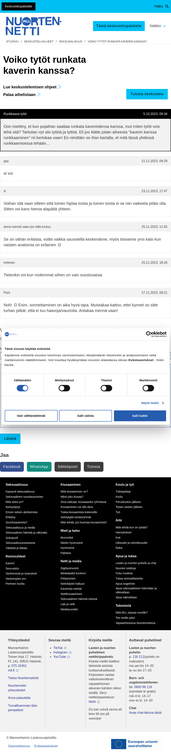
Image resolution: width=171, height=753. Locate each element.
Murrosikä (67, 537)
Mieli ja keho (70, 530)
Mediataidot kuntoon (73, 573)
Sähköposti (68, 467)
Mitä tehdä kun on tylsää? (132, 527)
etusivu (12, 41)
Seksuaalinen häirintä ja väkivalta (26, 532)
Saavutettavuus (19, 746)
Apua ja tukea (126, 556)
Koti (118, 537)
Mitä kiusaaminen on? (74, 491)
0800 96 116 (143, 687)
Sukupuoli (12, 537)
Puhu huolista (124, 573)
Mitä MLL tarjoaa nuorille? (132, 612)
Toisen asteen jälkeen (129, 507)
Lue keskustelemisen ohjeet (32, 87)
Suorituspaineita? (16, 522)
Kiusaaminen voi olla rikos (77, 507)
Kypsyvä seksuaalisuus (20, 491)
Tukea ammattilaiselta (129, 578)
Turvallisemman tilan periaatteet (22, 708)
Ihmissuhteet (15, 556)
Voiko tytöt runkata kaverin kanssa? (117, 41)
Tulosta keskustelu (147, 94)
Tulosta (93, 467)
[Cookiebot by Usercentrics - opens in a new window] (148, 334)
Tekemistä (123, 605)
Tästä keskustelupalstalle (119, 26)
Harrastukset (124, 532)
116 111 (138, 656)
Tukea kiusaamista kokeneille (79, 512)
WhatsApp (39, 467)
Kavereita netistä (71, 588)
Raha (119, 547)
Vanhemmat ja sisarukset (21, 573)
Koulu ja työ (125, 484)
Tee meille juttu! (125, 617)
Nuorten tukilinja (126, 568)
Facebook (12, 467)
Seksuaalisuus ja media (20, 527)
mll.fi (11, 670)
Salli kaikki (140, 415)
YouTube (59, 656)
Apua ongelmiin (125, 583)
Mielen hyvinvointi (72, 542)
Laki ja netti (68, 604)
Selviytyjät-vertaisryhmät (76, 517)
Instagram (60, 652)
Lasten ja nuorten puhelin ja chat (136, 563)
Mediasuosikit (69, 609)
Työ (118, 512)
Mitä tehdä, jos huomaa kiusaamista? (84, 522)
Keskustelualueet (39, 41)
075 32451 (19, 665)
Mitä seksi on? (14, 502)
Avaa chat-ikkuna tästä (145, 712)
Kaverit (10, 563)
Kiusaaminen (71, 484)
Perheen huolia (15, 583)
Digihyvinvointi (69, 568)
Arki (119, 520)
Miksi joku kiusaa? (72, 496)
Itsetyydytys (13, 507)
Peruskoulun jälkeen (128, 502)
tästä (92, 701)
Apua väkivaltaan (126, 597)
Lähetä (10, 439)
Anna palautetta (19, 698)
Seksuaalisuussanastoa (20, 542)
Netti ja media (71, 561)
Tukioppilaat (123, 491)
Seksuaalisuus (70, 41)
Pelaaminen (68, 578)
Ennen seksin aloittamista (21, 512)
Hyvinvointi (67, 547)
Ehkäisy (10, 517)
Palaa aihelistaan (22, 94)
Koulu (119, 496)
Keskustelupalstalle (18, 6)
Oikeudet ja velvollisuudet (132, 542)
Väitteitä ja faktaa (16, 548)
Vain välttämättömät (31, 415)
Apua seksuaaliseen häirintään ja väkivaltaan (136, 590)
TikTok (58, 648)
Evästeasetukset (46, 746)
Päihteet (66, 553)
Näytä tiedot (150, 403)
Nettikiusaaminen (71, 594)
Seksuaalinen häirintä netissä (79, 599)
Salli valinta (85, 415)
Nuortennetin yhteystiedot (17, 688)
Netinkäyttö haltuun (73, 583)
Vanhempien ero (16, 578)
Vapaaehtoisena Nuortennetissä (135, 623)
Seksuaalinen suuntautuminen (24, 496)
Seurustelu (12, 568)
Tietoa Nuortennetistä (23, 678)
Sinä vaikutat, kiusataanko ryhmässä (83, 502)
